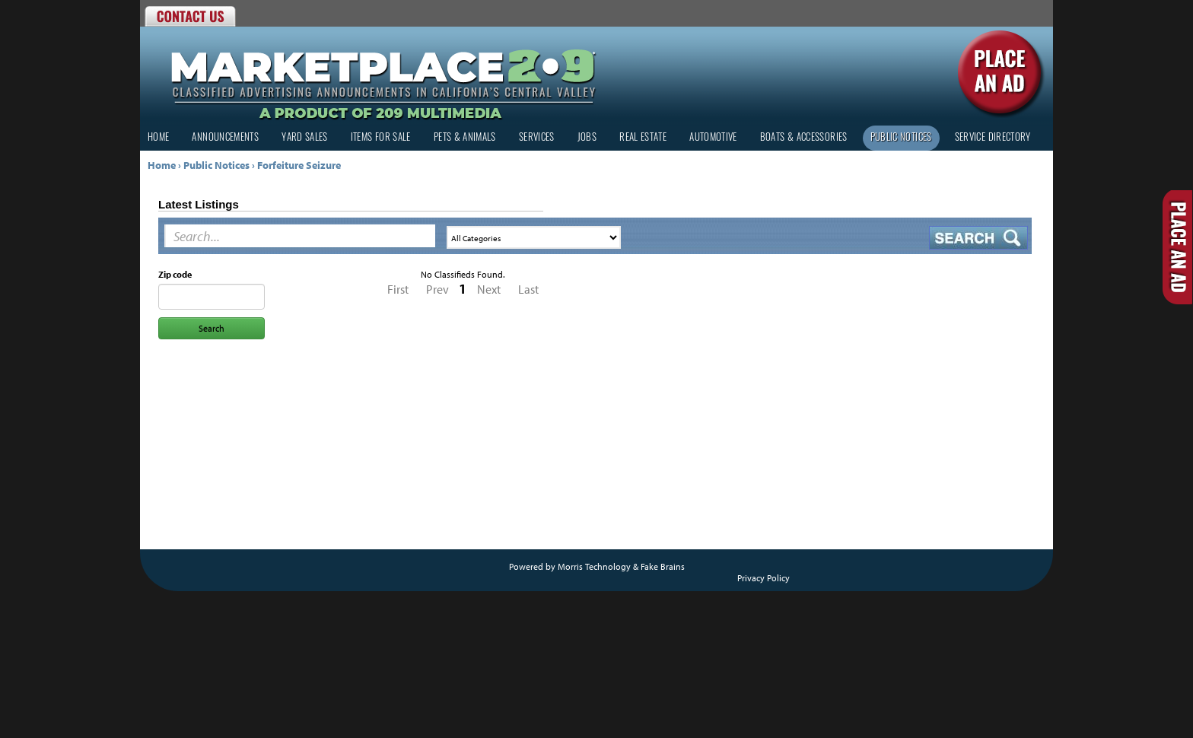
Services (537, 138)
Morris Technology (594, 566)
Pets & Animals (465, 138)
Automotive (713, 138)
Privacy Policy (763, 578)
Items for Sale (381, 138)
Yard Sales (305, 138)
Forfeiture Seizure (299, 165)
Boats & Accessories (804, 138)
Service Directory (993, 138)
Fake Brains (663, 566)
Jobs (586, 138)
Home (158, 138)
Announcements (225, 138)
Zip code (175, 274)
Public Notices (901, 138)
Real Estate (642, 138)
